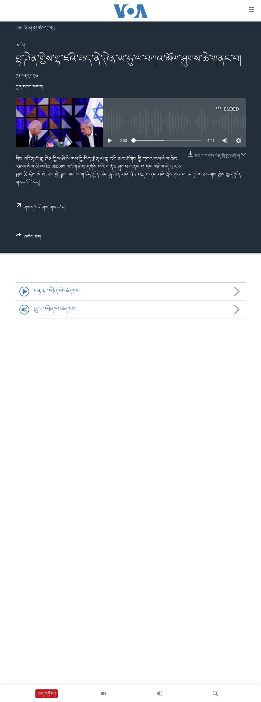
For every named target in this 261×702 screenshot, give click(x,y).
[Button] (29, 238)
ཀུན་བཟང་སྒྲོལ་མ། (29, 86)
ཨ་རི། (20, 45)
